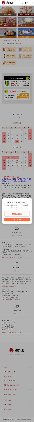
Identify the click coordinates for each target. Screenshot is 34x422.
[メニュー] (31, 3)
